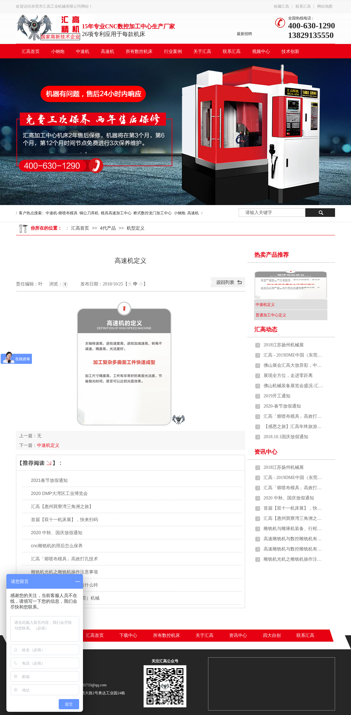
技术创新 (290, 51)
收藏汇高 (281, 6)
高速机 (107, 51)
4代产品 (108, 228)
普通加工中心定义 (271, 315)
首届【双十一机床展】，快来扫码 (64, 519)
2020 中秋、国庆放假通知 (56, 532)
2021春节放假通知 (49, 480)
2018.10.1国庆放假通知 (286, 436)
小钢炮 (57, 51)
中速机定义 (48, 445)
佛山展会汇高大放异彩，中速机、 (294, 365)
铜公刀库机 (89, 213)
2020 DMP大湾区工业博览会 (59, 493)
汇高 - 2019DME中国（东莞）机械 (294, 355)
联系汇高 (303, 6)
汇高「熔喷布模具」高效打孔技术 (64, 558)
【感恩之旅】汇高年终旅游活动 (294, 426)
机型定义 (136, 228)
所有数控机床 (139, 51)
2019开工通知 (277, 396)
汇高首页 (31, 51)
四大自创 (272, 635)
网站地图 (324, 6)
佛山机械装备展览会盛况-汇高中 (294, 385)
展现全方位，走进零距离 (288, 375)
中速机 (82, 51)
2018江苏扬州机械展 (284, 345)
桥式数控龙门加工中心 (152, 213)
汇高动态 (265, 329)
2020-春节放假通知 (282, 406)
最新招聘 (244, 34)
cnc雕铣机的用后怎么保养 (57, 545)
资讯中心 (265, 452)
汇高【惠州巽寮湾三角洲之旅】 (62, 506)
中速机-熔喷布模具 (62, 213)
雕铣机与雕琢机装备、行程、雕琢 (294, 528)
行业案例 (173, 51)
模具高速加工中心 (116, 213)
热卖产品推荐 (271, 255)
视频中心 (261, 51)
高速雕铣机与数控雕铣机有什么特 (294, 538)
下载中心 (128, 635)
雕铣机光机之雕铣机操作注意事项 (64, 571)
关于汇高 (202, 51)
